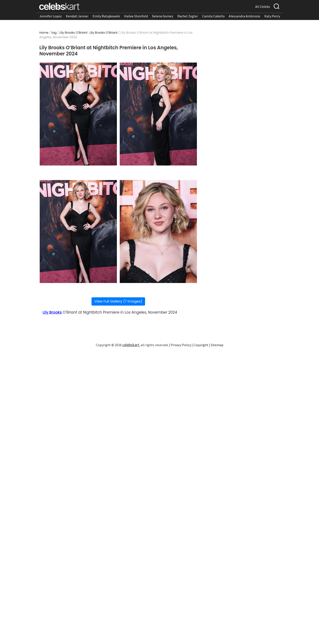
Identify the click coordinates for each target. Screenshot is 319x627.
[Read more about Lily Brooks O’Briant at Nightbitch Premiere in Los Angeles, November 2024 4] (158, 231)
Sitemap (217, 345)
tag (54, 32)
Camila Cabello (213, 16)
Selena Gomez (162, 16)
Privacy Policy (181, 345)
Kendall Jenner (77, 16)
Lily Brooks (52, 312)
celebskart (130, 344)
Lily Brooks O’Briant (73, 32)
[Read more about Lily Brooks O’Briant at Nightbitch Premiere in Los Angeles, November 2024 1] (78, 114)
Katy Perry (272, 16)
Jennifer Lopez (50, 16)
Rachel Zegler (187, 16)
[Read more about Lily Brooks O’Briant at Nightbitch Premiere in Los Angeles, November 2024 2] (158, 114)
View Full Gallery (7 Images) (118, 301)
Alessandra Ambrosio (244, 16)
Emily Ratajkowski (106, 16)
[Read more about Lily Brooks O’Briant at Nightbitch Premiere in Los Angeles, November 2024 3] (78, 231)
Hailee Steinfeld (136, 16)
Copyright (200, 345)
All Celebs (262, 6)
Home (44, 32)
